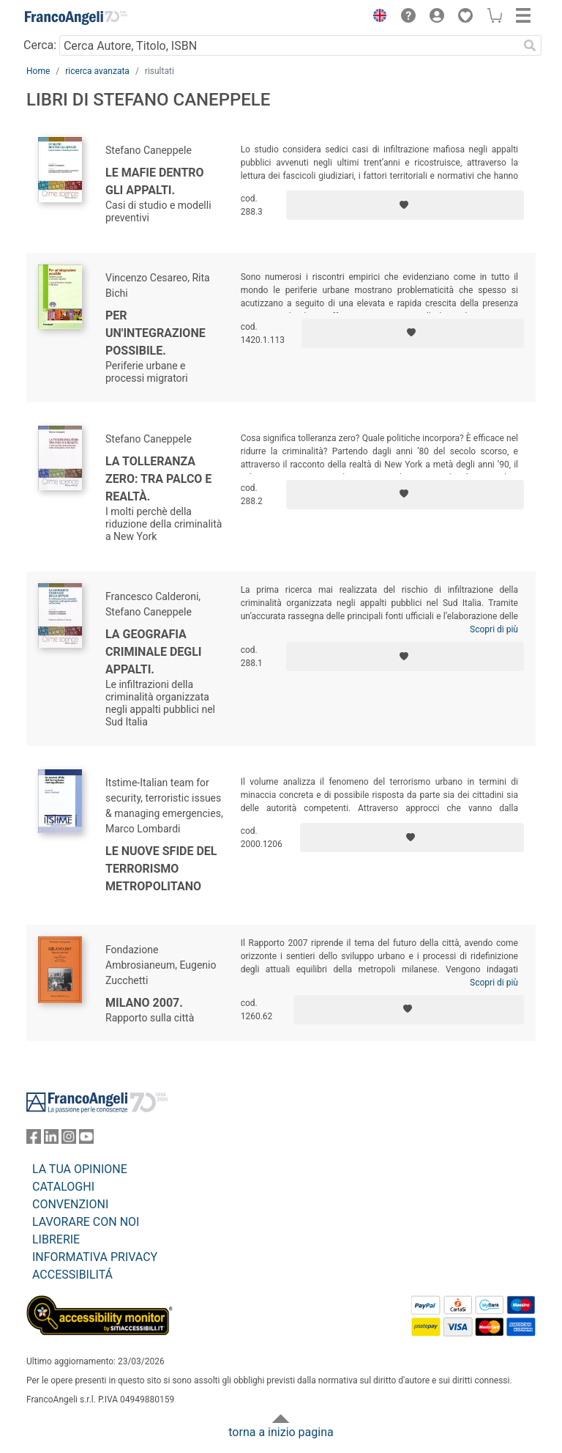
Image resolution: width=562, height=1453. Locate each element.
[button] (376, 17)
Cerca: (39, 45)
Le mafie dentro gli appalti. (154, 181)
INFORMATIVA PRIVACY (94, 1257)
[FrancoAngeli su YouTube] (86, 1140)
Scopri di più (494, 629)
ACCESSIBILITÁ (72, 1275)
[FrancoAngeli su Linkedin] (51, 1140)
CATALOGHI (63, 1187)
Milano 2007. (144, 1003)
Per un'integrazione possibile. (155, 333)
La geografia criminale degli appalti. (153, 651)
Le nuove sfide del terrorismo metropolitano (161, 868)
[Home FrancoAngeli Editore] (76, 17)
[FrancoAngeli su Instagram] (68, 1140)
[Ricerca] (530, 45)
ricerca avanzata (97, 71)
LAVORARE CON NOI (85, 1222)
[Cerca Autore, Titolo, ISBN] (288, 45)
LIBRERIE (56, 1239)
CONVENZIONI (70, 1204)
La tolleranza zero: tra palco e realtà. (158, 478)
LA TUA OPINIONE (79, 1169)
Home (38, 71)
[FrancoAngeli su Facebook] (33, 1140)
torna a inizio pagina (280, 1432)
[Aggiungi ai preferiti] (405, 205)
